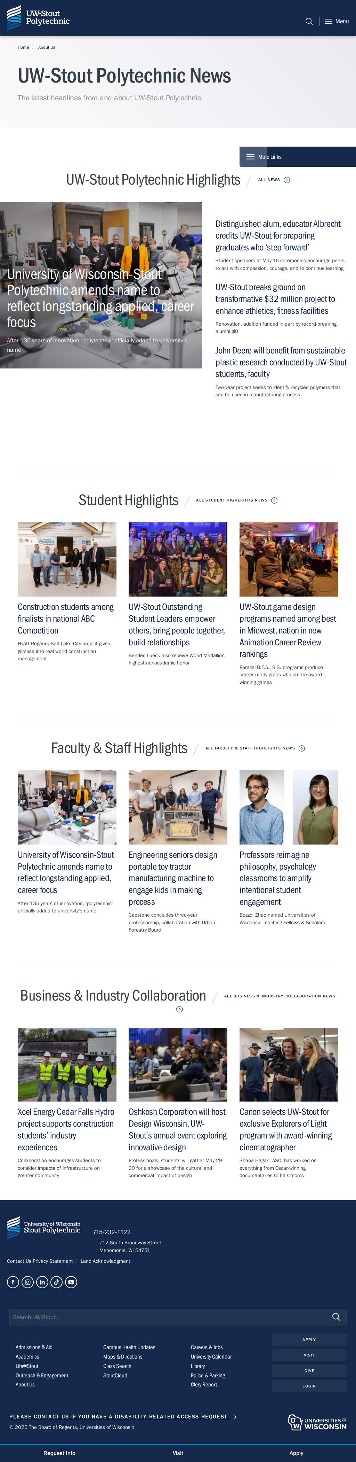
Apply (309, 1343)
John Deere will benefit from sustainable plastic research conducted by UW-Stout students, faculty (281, 362)
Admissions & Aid (36, 1351)
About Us (46, 47)
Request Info (59, 1452)
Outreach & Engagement (43, 1379)
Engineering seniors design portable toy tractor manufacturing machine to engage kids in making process (174, 878)
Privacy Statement (53, 1264)
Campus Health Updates (131, 1351)
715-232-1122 (118, 1235)
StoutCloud (116, 1379)
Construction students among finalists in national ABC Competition (63, 619)
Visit (309, 1359)
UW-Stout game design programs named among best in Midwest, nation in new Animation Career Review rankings (283, 631)
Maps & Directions (124, 1360)
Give (309, 1375)
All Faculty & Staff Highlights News (250, 748)
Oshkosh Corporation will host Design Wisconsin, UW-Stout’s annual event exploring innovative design (176, 1129)
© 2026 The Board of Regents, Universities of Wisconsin (71, 1431)
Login (309, 1391)
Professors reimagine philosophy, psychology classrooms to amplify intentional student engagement (279, 878)
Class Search (117, 1370)
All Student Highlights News (232, 500)
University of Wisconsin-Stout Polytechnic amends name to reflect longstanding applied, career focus (66, 872)
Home (23, 47)
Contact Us (20, 1264)
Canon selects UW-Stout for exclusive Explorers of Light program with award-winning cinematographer (288, 1129)
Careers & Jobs (208, 1351)
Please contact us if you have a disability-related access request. (119, 1420)
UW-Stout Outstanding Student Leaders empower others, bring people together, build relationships (176, 625)
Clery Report (205, 1388)
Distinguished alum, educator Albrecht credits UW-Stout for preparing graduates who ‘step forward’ (280, 236)
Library (199, 1370)
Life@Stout (27, 1370)
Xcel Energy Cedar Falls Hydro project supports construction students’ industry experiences (56, 1129)
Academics (28, 1360)
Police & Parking (209, 1379)
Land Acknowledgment (105, 1264)
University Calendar (213, 1360)
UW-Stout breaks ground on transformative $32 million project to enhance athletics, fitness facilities (277, 299)
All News (269, 180)
